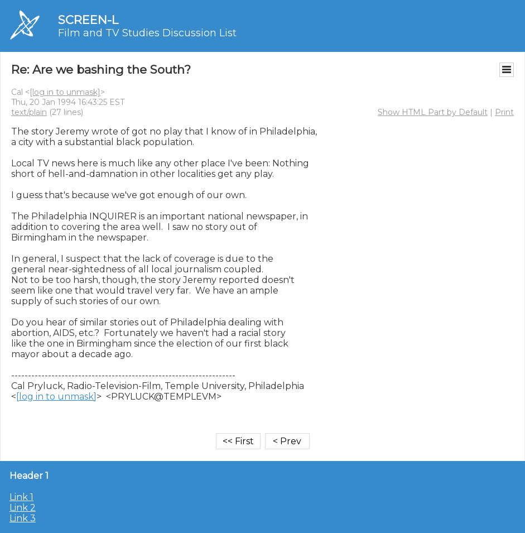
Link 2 (22, 507)
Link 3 (22, 518)
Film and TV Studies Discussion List (147, 33)
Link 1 (21, 497)
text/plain (29, 112)
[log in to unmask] (65, 92)
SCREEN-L (88, 20)
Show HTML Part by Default (433, 112)
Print (504, 112)
